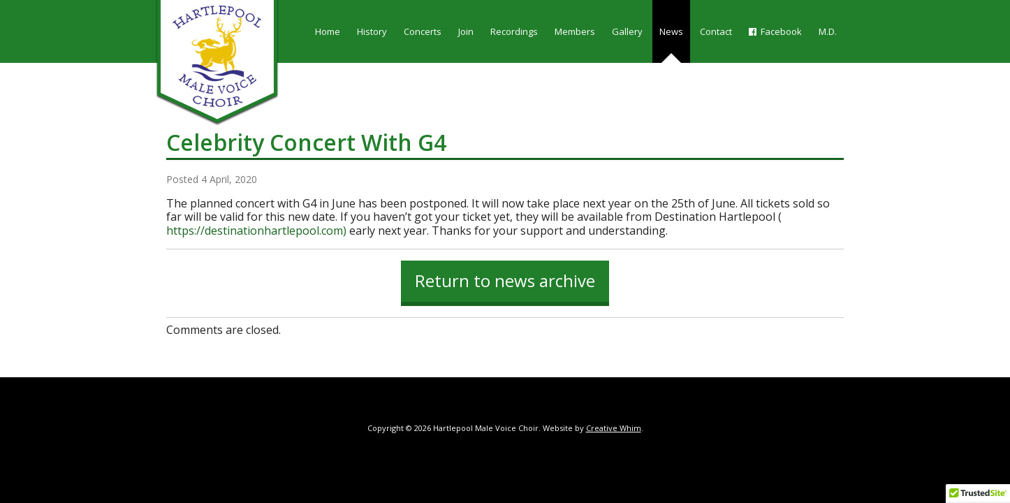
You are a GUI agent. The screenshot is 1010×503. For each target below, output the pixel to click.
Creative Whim (613, 428)
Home (327, 31)
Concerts (422, 31)
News (671, 31)
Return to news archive (505, 280)
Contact (716, 31)
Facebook (775, 31)
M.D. (828, 31)
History (372, 31)
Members (575, 31)
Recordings (514, 31)
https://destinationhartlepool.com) (256, 230)
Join (466, 31)
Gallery (627, 31)
